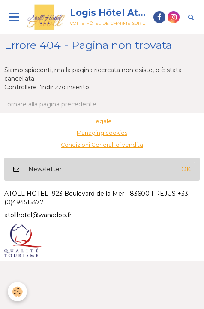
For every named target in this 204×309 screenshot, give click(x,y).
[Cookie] (17, 291)
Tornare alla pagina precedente (50, 104)
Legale (102, 121)
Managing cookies (102, 133)
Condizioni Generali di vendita (102, 145)
